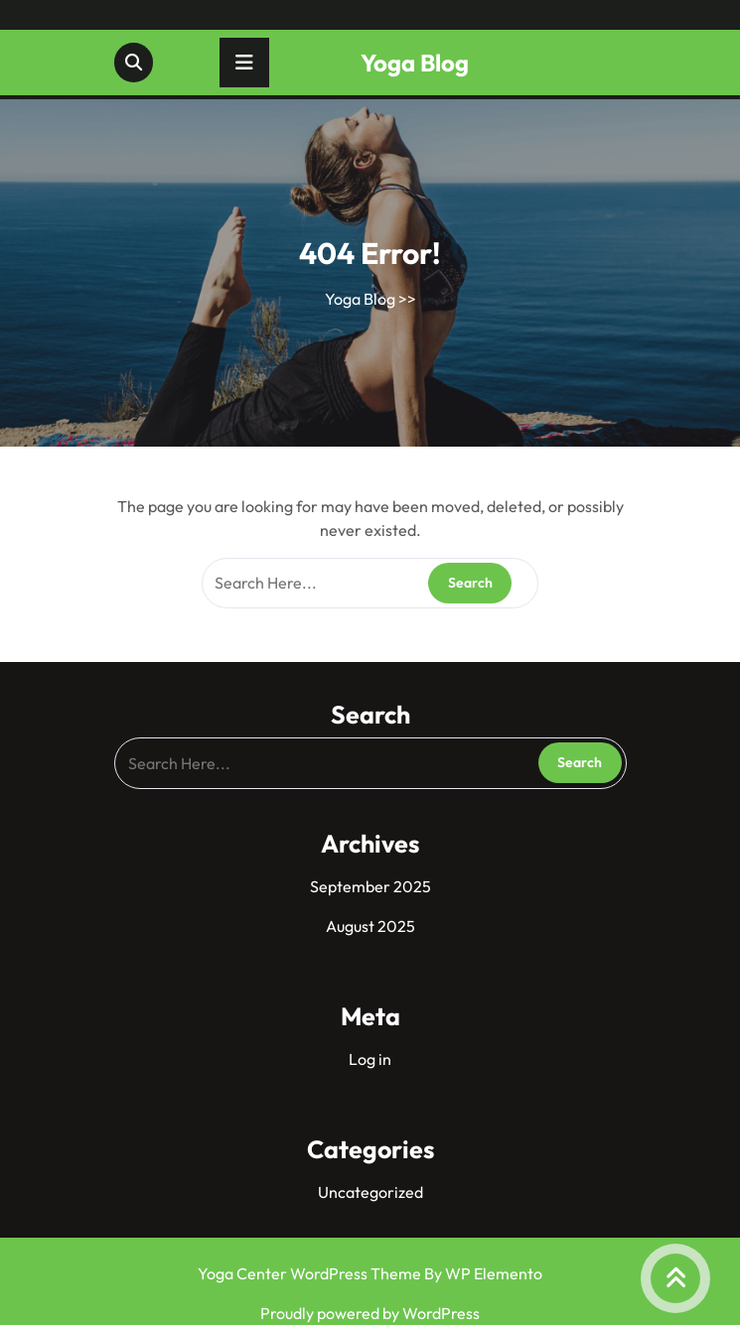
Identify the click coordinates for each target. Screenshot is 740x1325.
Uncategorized (370, 1192)
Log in (370, 1059)
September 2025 (370, 886)
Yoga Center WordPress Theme (311, 1273)
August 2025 (370, 926)
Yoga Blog (415, 62)
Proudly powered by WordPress (370, 1313)
